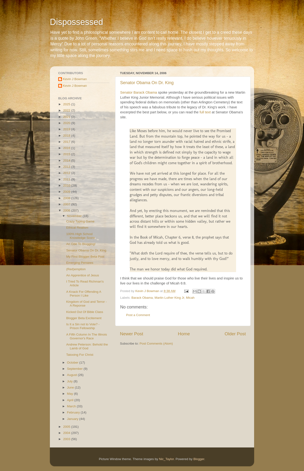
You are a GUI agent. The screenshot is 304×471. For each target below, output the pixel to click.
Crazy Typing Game (80, 221)
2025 (67, 104)
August (72, 375)
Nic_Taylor (166, 459)
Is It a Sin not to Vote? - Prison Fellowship (83, 326)
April (70, 400)
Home (184, 333)
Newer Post (131, 333)
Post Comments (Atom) (156, 343)
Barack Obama (142, 297)
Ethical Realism (77, 227)
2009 (67, 191)
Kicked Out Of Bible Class (84, 312)
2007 (67, 204)
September (75, 368)
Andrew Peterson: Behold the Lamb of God (87, 346)
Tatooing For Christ (79, 354)
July (70, 381)
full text (205, 112)
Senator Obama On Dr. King (147, 82)
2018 (67, 135)
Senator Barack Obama (138, 92)
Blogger (198, 459)
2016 (67, 148)
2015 (67, 154)
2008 (67, 198)
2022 (67, 110)
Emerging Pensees (79, 262)
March (72, 406)
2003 (67, 439)
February (74, 412)
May (70, 393)
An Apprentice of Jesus (82, 275)
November (75, 216)
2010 (67, 185)
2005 (67, 426)
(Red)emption (76, 269)
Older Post (235, 333)
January (73, 419)
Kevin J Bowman (75, 79)
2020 (67, 123)
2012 (67, 173)
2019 (67, 129)
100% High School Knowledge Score (80, 236)
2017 (67, 142)
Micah (190, 297)
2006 (67, 210)
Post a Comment (138, 315)
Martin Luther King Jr (169, 297)
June (71, 387)
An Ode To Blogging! (81, 244)
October (73, 362)
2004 (67, 433)
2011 (67, 179)
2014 (67, 160)
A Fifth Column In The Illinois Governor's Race (86, 336)
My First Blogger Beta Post (85, 256)
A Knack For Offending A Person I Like (83, 293)
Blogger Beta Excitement (84, 318)
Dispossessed (76, 22)
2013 (67, 166)
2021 (67, 117)
